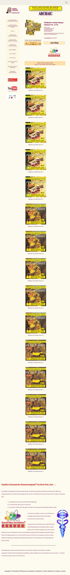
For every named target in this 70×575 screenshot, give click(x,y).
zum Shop (54, 43)
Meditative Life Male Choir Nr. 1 (35, 90)
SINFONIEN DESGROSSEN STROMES (12, 40)
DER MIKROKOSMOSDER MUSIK (12, 67)
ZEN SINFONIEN (12, 49)
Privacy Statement (48, 571)
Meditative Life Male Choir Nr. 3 (35, 144)
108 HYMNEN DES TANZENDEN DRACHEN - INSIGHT (12, 26)
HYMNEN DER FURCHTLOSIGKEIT (12, 45)
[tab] (12, 21)
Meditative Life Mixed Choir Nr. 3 (36, 417)
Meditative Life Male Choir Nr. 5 (35, 199)
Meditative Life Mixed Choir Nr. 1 (36, 362)
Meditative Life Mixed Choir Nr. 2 (36, 389)
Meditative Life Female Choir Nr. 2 (36, 253)
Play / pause (27, 43)
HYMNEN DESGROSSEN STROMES (12, 35)
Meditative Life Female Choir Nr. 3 (36, 280)
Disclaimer (39, 571)
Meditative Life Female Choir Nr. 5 (36, 335)
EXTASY (12, 31)
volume (40, 43)
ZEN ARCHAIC (12, 57)
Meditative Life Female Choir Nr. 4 (36, 308)
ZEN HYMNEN (13, 53)
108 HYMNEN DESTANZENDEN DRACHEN (12, 21)
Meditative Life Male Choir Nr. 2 (35, 117)
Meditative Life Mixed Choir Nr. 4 (36, 444)
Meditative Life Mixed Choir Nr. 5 (36, 471)
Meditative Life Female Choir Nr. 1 (36, 226)
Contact (63, 571)
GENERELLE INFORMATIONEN (12, 72)
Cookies (57, 571)
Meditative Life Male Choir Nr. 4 (35, 172)
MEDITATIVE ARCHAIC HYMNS (12, 62)
